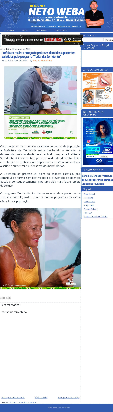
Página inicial (41, 397)
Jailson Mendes (41, 30)
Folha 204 (88, 213)
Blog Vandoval (61, 30)
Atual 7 (25, 30)
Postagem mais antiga (68, 397)
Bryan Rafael (89, 194)
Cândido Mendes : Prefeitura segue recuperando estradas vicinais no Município (97, 179)
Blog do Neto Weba (42, 60)
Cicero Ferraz (89, 201)
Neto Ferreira (9, 30)
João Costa (88, 198)
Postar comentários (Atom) (23, 402)
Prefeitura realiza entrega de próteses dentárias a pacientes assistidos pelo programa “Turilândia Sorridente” (38, 54)
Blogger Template (52, 407)
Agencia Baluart (90, 209)
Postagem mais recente (13, 397)
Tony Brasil (89, 205)
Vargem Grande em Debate (95, 216)
